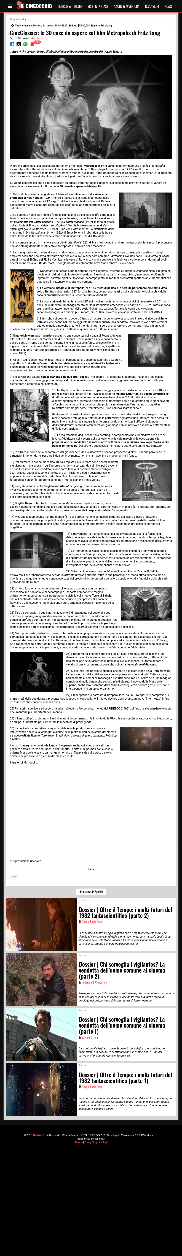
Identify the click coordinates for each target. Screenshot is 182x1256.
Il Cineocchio (38, 1135)
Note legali (103, 1142)
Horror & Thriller (70, 6)
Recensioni (152, 6)
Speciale (82, 900)
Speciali (21, 19)
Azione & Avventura (126, 6)
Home (12, 19)
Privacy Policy (90, 1142)
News (168, 6)
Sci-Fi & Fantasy (98, 6)
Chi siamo (78, 1142)
